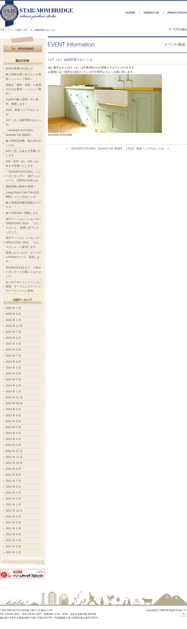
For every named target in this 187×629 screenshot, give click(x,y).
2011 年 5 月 (13, 528)
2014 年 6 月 (13, 361)
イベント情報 (14, 30)
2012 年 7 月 (13, 480)
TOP (2, 30)
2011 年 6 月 (13, 522)
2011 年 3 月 (13, 540)
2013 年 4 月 (13, 433)
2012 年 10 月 (14, 463)
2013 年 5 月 (13, 427)
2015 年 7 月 (13, 331)
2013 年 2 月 (13, 445)
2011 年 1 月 (13, 552)
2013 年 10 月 (14, 403)
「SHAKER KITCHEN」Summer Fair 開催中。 (96, 148)
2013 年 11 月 (14, 397)
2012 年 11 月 (14, 457)
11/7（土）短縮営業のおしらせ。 (72, 59)
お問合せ (152, 12)
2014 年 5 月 (13, 367)
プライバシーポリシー (175, 12)
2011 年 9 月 (13, 516)
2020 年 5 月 (13, 314)
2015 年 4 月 (13, 343)
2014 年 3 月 (13, 379)
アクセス (132, 12)
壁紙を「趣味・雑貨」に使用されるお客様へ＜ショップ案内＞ (23, 89)
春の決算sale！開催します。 (23, 213)
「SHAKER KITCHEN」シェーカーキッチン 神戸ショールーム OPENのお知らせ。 (23, 176)
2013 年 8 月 (13, 415)
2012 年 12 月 (14, 451)
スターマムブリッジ (36, 14)
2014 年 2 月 (13, 385)
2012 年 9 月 (13, 468)
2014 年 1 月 (13, 391)
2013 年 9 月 (13, 409)
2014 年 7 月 (13, 355)
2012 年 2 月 (13, 498)
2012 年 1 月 (13, 504)
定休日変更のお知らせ (19, 68)
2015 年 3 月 (13, 349)
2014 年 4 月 (13, 373)
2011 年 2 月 (13, 546)
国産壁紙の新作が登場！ (21, 186)
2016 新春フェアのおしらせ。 (147, 148)
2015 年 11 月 (14, 326)
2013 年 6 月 (13, 421)
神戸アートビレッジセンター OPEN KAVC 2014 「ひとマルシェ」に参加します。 (25, 242)
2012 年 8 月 (13, 474)
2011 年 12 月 (14, 510)
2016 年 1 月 (13, 320)
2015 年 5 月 (13, 337)
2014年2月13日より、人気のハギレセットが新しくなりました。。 (23, 272)
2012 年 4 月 (13, 492)
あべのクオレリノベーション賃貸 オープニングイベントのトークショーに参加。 (23, 286)
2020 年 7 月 (13, 308)
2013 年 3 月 (13, 439)
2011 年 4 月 (13, 534)
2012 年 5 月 (13, 486)
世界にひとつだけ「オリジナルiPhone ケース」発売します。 (23, 257)
